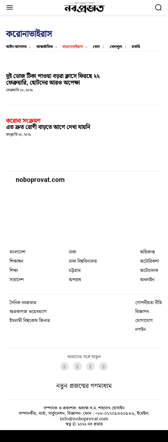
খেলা (96, 47)
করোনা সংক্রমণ (23, 121)
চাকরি (136, 47)
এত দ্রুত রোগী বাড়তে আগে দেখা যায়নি (48, 127)
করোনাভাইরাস (72, 47)
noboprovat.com (40, 179)
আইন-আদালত (16, 47)
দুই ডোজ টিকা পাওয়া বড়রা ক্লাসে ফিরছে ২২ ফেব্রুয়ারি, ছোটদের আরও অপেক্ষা (52, 80)
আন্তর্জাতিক (44, 47)
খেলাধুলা (116, 47)
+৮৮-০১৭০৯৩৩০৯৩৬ (114, 413)
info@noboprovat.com (84, 419)
